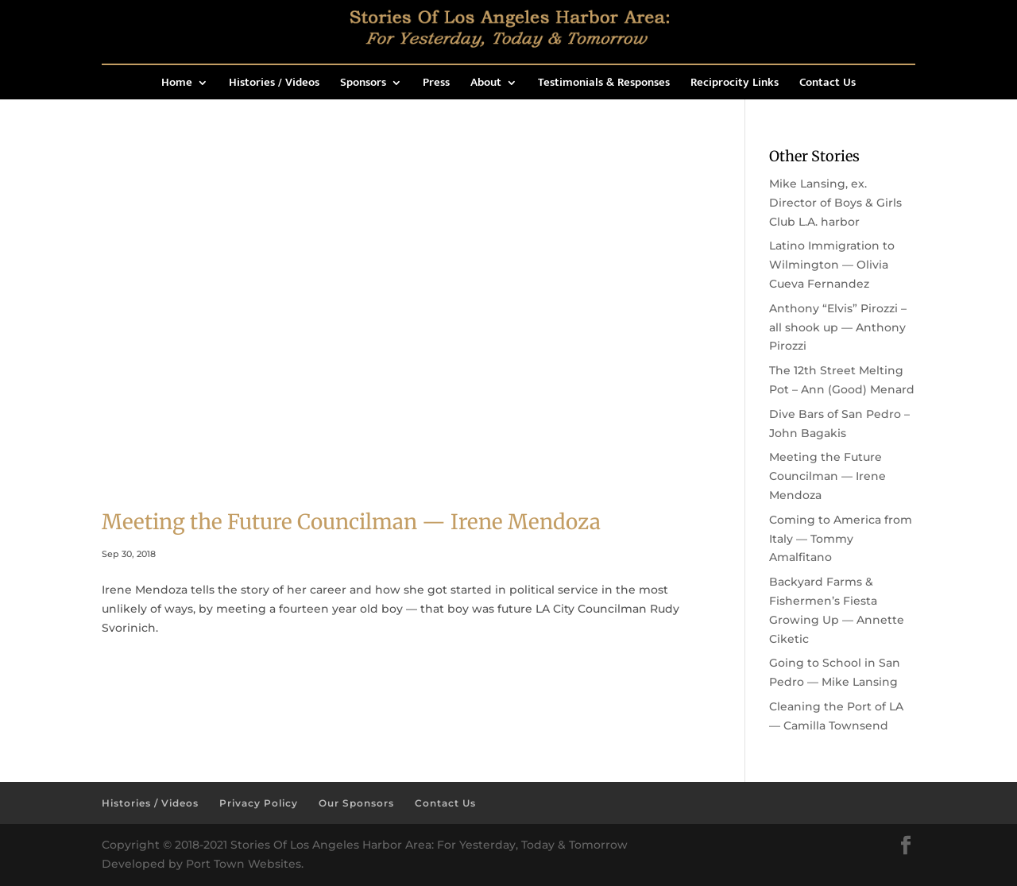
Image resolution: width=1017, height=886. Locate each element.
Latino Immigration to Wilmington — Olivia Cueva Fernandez (832, 264)
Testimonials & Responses (604, 84)
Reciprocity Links (734, 84)
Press (436, 84)
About (485, 84)
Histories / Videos (274, 84)
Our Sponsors (356, 803)
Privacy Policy (258, 803)
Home (176, 84)
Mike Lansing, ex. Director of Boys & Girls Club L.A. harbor (835, 202)
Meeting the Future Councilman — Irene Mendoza (351, 522)
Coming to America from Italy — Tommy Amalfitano (840, 539)
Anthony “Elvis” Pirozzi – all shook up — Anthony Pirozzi (838, 327)
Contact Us (827, 84)
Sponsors (363, 84)
